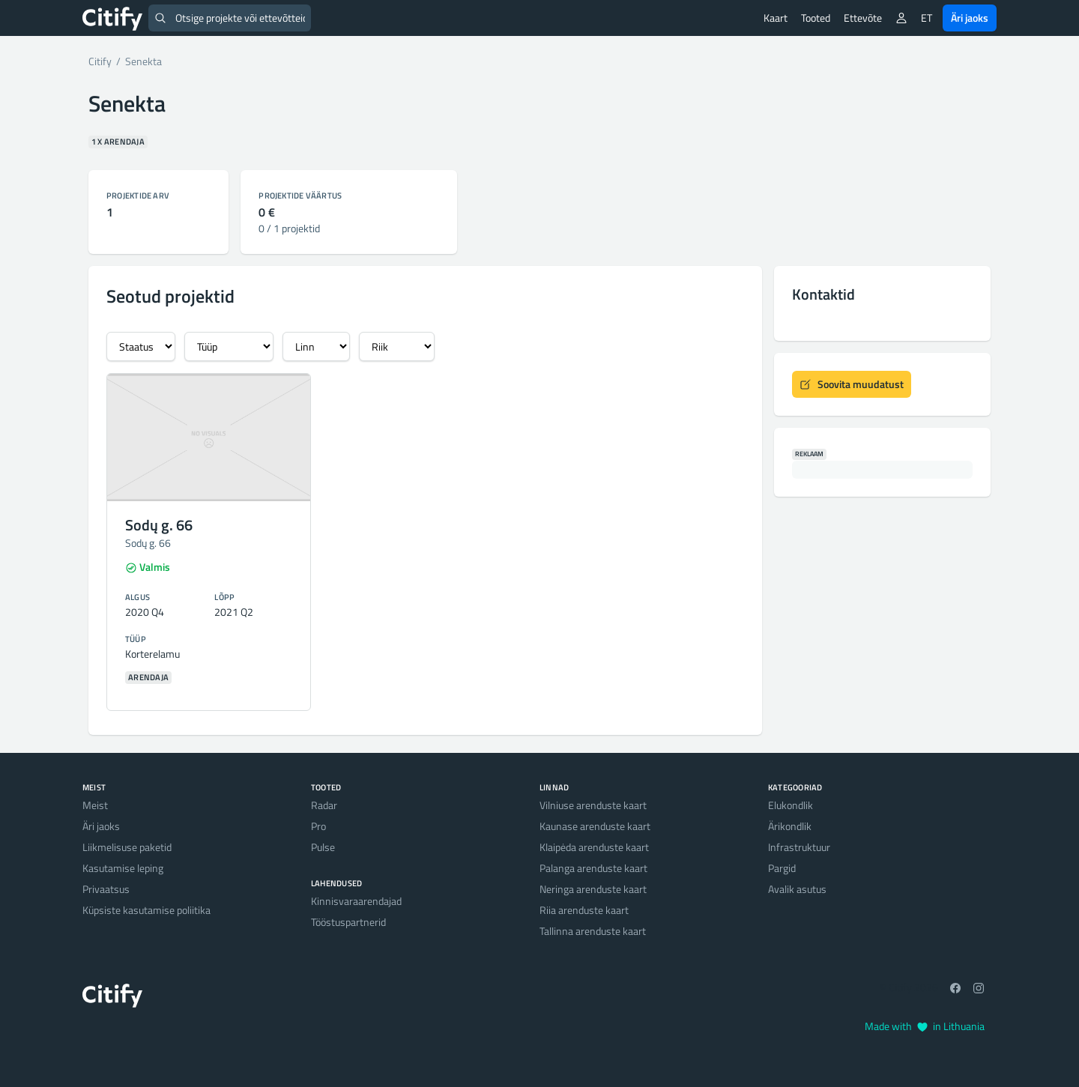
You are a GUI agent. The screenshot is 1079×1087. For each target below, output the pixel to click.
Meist (95, 805)
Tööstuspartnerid (348, 922)
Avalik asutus (797, 889)
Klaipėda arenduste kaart (594, 847)
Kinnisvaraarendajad (356, 901)
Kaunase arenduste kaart (595, 826)
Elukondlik (790, 805)
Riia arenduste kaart (584, 910)
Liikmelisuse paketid (127, 847)
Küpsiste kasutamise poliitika (146, 910)
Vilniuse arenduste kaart (593, 805)
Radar (324, 805)
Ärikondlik (789, 826)
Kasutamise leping (122, 868)
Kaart (776, 17)
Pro (318, 826)
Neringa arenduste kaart (593, 889)
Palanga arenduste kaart (593, 868)
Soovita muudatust (852, 384)
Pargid (782, 868)
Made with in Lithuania (925, 1026)
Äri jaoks (969, 17)
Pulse (323, 847)
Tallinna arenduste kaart (593, 931)
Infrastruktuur (799, 847)
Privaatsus (106, 889)
